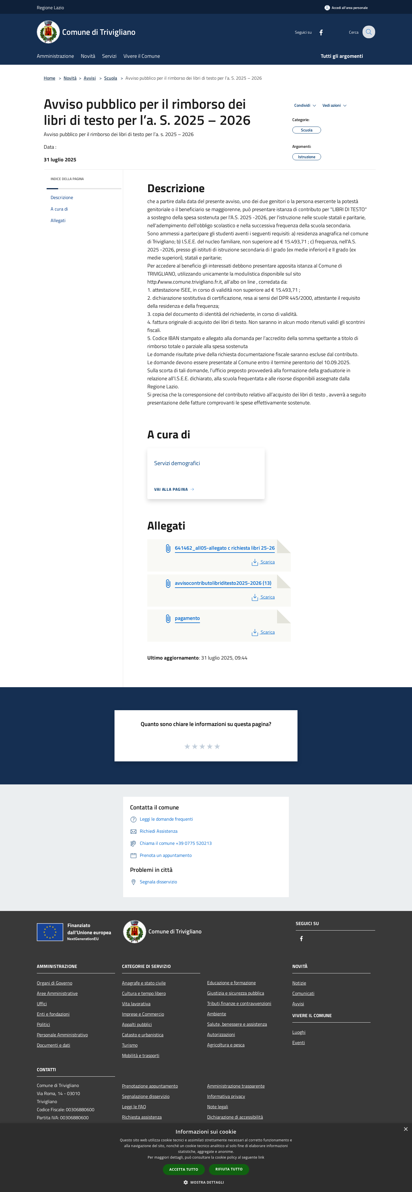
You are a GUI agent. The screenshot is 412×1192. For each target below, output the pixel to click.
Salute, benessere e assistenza (237, 1024)
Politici (43, 1024)
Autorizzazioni (221, 1034)
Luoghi (299, 1032)
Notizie (299, 982)
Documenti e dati (53, 1045)
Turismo (130, 1045)
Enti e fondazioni (53, 1013)
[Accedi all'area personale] (346, 7)
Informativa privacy (226, 1096)
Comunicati (303, 993)
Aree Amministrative (57, 993)
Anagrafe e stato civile (144, 982)
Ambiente (216, 1013)
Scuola (110, 77)
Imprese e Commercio (143, 1013)
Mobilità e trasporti (140, 1055)
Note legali (217, 1106)
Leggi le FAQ (134, 1106)
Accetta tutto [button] (183, 1169)
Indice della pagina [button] (67, 179)
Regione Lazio (50, 7)
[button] (206, 1182)
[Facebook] (317, 32)
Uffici (42, 1003)
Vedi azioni (335, 105)
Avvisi (90, 77)
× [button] (405, 1129)
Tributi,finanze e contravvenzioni (239, 1003)
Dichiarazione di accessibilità (235, 1116)
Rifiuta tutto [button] (229, 1169)
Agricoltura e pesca (226, 1044)
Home (49, 77)
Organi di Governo (54, 982)
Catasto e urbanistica (142, 1034)
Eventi (298, 1042)
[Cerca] (368, 32)
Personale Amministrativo (62, 1034)
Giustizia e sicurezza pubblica (235, 992)
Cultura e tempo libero (144, 993)
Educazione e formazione (231, 982)
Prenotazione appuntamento (150, 1085)
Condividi (306, 105)
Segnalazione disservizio (145, 1096)
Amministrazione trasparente (236, 1085)
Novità (70, 77)
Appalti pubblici (137, 1024)
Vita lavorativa (136, 1003)
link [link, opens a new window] (261, 1157)
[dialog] (206, 1157)
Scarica (262, 561)
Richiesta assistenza (142, 1116)
